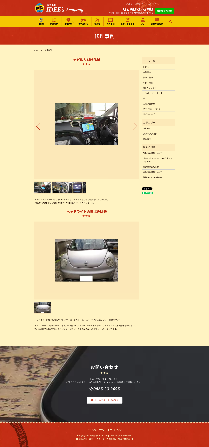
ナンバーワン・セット (153, 93)
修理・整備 (148, 77)
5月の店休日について (152, 153)
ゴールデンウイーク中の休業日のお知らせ (158, 160)
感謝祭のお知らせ (151, 166)
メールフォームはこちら (104, 399)
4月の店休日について (152, 172)
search (170, 21)
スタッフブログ (128, 21)
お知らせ (147, 128)
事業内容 (68, 21)
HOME (41, 21)
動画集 (97, 21)
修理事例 (110, 21)
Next (137, 125)
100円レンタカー (150, 88)
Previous (35, 125)
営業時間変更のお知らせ (154, 177)
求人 (143, 22)
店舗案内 (54, 21)
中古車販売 (83, 21)
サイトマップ (149, 114)
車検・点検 (148, 82)
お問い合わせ (157, 21)
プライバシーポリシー (153, 108)
